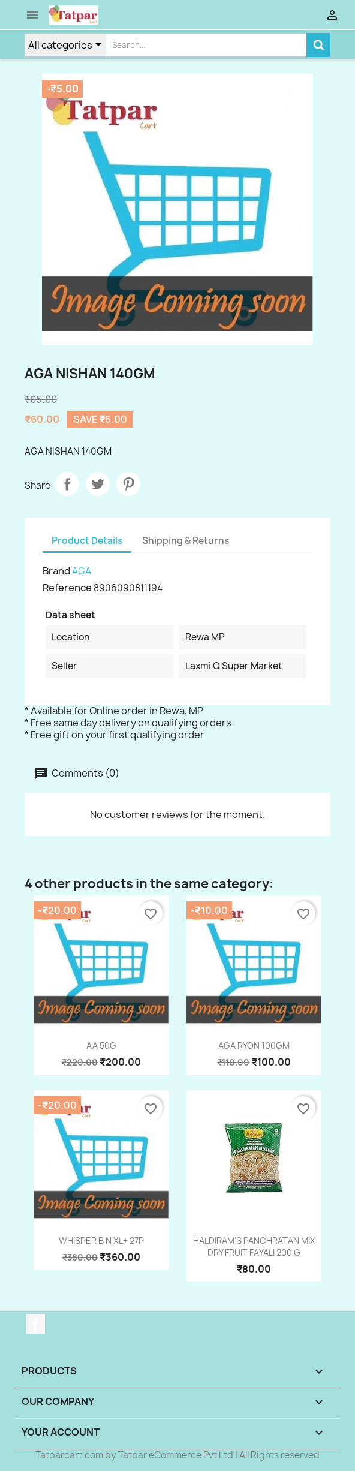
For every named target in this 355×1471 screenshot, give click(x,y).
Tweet (98, 484)
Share (67, 484)
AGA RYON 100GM (254, 1045)
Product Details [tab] (87, 540)
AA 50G (101, 1045)
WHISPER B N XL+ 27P (101, 1240)
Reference (67, 588)
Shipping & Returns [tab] (185, 540)
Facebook (35, 1324)
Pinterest (128, 484)
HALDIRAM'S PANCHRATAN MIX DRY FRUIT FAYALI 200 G (254, 1246)
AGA (81, 571)
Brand (56, 571)
